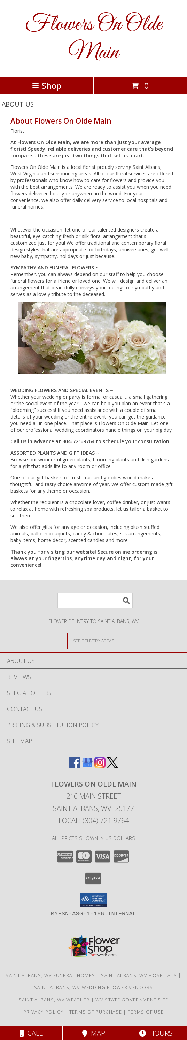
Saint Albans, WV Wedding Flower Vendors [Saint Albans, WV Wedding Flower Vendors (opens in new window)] (93, 987)
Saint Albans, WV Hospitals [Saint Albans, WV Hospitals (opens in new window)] (139, 975)
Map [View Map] (93, 1033)
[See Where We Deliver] (93, 640)
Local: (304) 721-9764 (94, 820)
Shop (46, 85)
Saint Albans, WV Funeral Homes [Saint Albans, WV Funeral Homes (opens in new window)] (50, 975)
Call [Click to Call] (31, 1033)
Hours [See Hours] (156, 1033)
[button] (93, 900)
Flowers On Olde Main (93, 38)
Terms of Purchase (95, 1012)
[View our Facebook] (74, 766)
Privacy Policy (43, 1012)
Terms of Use (146, 1012)
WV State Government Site (131, 999)
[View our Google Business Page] (87, 766)
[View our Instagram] (100, 766)
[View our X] (112, 766)
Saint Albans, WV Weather (53, 999)
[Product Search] (95, 600)
